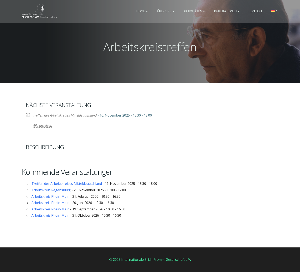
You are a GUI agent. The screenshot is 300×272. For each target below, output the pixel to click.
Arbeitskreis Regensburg (51, 190)
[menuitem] (274, 10)
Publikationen (227, 11)
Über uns (166, 11)
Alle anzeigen (42, 125)
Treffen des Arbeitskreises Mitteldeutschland (65, 115)
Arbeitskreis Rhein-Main (50, 196)
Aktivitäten (195, 11)
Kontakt (255, 11)
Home (142, 11)
